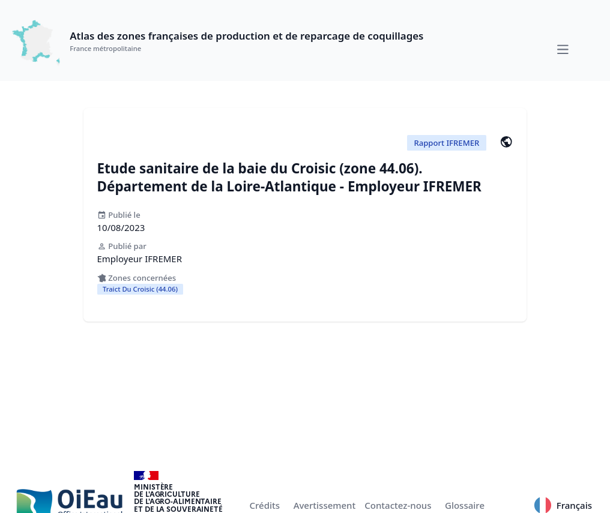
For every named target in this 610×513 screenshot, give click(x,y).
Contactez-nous (397, 505)
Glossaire (465, 505)
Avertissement (325, 505)
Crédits (265, 505)
